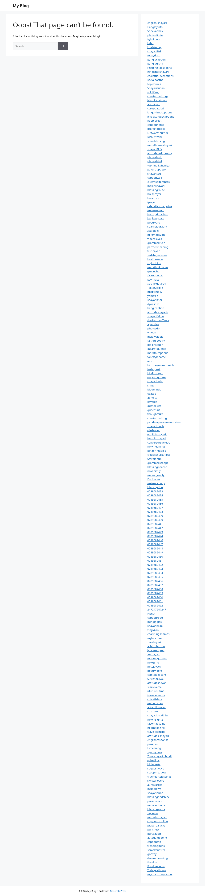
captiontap (154, 842)
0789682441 (155, 524)
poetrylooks (154, 670)
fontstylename (156, 357)
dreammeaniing (157, 858)
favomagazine (156, 723)
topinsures (154, 84)
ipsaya (151, 202)
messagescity (155, 475)
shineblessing (156, 141)
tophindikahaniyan (159, 165)
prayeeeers (154, 801)
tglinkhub (153, 39)
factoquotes (155, 275)
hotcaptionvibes (157, 214)
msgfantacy (154, 292)
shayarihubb (155, 381)
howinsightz (155, 719)
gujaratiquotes (156, 349)
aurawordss (154, 785)
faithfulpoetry (156, 340)
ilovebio (152, 402)
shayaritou (154, 173)
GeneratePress (118, 890)
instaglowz (154, 789)
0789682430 (155, 520)
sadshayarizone (157, 255)
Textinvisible (155, 288)
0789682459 (155, 593)
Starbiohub (154, 459)
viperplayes (154, 239)
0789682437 (155, 508)
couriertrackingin (158, 418)
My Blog (21, 5)
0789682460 (155, 597)
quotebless (154, 406)
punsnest (153, 829)
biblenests (153, 764)
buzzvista (153, 198)
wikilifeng (153, 92)
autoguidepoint (157, 837)
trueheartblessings (159, 776)
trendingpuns (156, 846)
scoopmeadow (156, 772)
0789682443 (155, 532)
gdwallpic (153, 760)
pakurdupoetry (156, 169)
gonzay (151, 854)
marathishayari (157, 817)
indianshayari (156, 186)
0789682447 (155, 544)
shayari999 (154, 51)
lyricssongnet (155, 650)
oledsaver (153, 430)
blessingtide (155, 487)
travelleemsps (156, 732)
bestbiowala (155, 259)
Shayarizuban (156, 88)
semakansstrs (156, 850)
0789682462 (155, 605)
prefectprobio (156, 129)
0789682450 (155, 556)
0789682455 (155, 577)
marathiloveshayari (159, 145)
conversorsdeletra (158, 442)
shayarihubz (155, 793)
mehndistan (155, 703)
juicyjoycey (154, 666)
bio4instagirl (155, 345)
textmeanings (156, 483)
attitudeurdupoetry (159, 153)
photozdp (153, 328)
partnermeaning (157, 247)
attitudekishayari (158, 736)
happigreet (154, 120)
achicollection (156, 646)
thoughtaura (155, 414)
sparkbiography (157, 226)
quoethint (153, 410)
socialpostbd (155, 80)
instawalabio (155, 336)
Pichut (151, 613)
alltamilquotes (156, 707)
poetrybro (153, 222)
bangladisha (155, 63)
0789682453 (155, 569)
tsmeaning (154, 748)
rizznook (152, 711)
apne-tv (152, 397)
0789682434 (155, 495)
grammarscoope (157, 463)
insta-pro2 (153, 369)
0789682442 (155, 528)
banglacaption (156, 59)
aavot (150, 361)
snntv (150, 385)
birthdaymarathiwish (160, 365)
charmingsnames (158, 634)
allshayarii (153, 104)
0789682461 (155, 601)
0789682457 (155, 585)
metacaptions (156, 805)
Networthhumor (157, 133)
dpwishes (153, 304)
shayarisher (154, 300)
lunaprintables (156, 450)
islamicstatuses (157, 100)
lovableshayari (156, 438)
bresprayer (154, 194)
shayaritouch (155, 426)
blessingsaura (156, 809)
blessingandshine (158, 797)
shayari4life (154, 149)
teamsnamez (155, 210)
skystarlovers (155, 780)
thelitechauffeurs (158, 320)
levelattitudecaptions (160, 116)
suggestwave (155, 768)
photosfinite (155, 35)
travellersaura (156, 695)
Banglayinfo (155, 27)
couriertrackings (157, 96)
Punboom (153, 479)
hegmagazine (156, 728)
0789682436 (155, 503)
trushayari (153, 251)
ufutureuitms (155, 691)
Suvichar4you (155, 679)
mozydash (153, 55)
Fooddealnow (156, 866)
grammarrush (156, 243)
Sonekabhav (155, 31)
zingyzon (153, 630)
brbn (150, 43)
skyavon (152, 813)
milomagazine (156, 234)
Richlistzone (155, 137)
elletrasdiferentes (158, 182)
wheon (151, 332)
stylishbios (154, 263)
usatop (151, 393)
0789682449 (155, 552)
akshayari (153, 654)
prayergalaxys (156, 825)
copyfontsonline (157, 821)
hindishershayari (158, 71)
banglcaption (155, 308)
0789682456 (155, 581)
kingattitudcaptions (159, 112)
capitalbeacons (156, 674)
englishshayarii (157, 434)
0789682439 (155, 516)
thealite (152, 862)
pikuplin (152, 744)
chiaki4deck (154, 699)
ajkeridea (153, 324)
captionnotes (155, 125)
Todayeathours (156, 870)
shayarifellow (155, 316)
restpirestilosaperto (159, 68)
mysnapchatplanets (159, 874)
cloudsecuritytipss (158, 454)
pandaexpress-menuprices (164, 422)
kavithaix (153, 279)
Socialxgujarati (156, 283)
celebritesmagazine (159, 206)
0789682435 (155, 499)
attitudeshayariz (157, 312)
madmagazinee (157, 658)
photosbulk (154, 157)
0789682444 (155, 536)
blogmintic (154, 389)
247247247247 (156, 609)
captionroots (155, 617)
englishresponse (157, 740)
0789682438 (155, 512)
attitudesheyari (157, 683)
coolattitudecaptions (160, 76)
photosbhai (154, 161)
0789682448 (155, 548)
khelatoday (154, 47)
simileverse (154, 687)
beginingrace (155, 218)
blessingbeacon (157, 467)
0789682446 (155, 540)
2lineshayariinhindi (159, 756)
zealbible (153, 230)
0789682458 (155, 589)
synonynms (154, 752)
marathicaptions (157, 353)
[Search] (63, 46)
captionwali (154, 177)
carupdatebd (155, 108)
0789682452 (155, 565)
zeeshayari (154, 642)
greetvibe (153, 271)
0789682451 (155, 560)
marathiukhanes (157, 267)
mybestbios (154, 638)
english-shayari (157, 23)
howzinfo (153, 662)
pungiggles (154, 622)
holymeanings (156, 446)
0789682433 (155, 491)
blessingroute (156, 190)
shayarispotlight (157, 715)
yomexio (152, 296)
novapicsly (154, 471)
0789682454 (155, 573)
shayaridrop (155, 626)
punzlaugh (154, 833)
